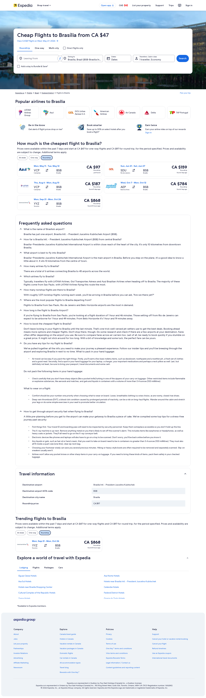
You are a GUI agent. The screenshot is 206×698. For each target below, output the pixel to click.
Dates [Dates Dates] (114, 59)
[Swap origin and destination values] (60, 58)
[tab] (24, 48)
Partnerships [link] (19, 648)
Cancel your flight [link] (159, 644)
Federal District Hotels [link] (114, 592)
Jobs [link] (15, 639)
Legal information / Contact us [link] (118, 663)
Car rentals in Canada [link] (68, 658)
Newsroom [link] (18, 667)
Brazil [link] (37, 93)
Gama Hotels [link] (24, 598)
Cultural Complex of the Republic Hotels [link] (36, 592)
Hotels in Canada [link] (66, 639)
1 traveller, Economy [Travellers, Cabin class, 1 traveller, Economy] (150, 59)
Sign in (189, 5)
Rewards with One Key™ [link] (69, 672)
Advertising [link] (18, 658)
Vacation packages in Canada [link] (71, 648)
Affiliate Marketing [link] (21, 663)
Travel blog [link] (64, 667)
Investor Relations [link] (21, 653)
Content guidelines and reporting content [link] (123, 667)
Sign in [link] (148, 132)
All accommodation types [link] (70, 663)
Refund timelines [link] (159, 648)
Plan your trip (185, 93)
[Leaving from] (38, 58)
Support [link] (155, 634)
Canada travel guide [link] (68, 634)
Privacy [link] (109, 634)
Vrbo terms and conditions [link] (117, 653)
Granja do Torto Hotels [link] (114, 598)
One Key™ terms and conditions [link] (119, 648)
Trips (171, 5)
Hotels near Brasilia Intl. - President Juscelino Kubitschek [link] (130, 581)
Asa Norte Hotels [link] (112, 575)
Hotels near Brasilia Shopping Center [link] (35, 587)
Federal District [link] (48, 93)
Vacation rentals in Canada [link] (70, 644)
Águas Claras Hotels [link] (27, 575)
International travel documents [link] (164, 658)
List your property (141, 5)
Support (159, 5)
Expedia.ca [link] (19, 93)
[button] (103, 473)
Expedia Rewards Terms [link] (115, 658)
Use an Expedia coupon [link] (161, 653)
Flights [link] (29, 93)
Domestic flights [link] (66, 653)
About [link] (16, 634)
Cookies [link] (109, 639)
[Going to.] (82, 58)
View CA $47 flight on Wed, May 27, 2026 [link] (38, 41)
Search (182, 58)
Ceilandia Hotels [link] (111, 587)
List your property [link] (21, 644)
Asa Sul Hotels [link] (24, 581)
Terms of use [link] (111, 644)
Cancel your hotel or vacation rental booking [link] (170, 639)
